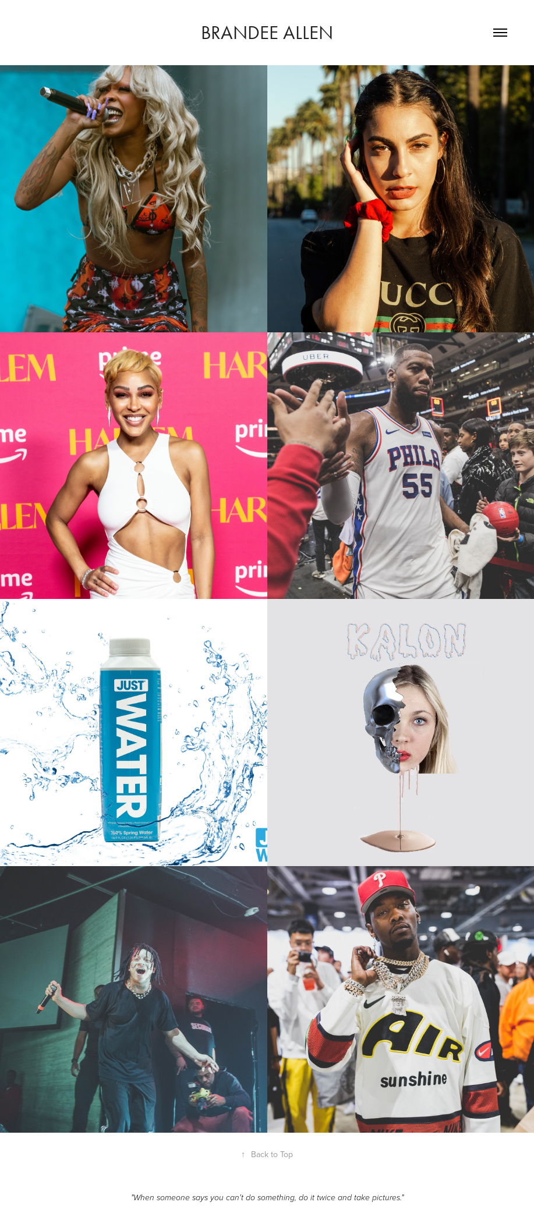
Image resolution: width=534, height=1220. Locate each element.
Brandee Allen (267, 32)
